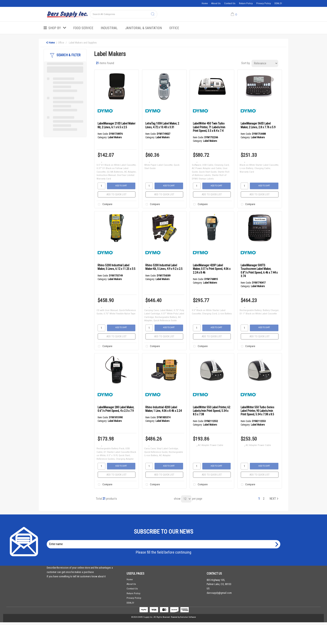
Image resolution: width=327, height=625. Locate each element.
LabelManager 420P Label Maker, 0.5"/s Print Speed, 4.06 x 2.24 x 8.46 (211, 269)
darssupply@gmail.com (219, 592)
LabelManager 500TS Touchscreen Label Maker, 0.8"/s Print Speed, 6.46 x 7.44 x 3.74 (259, 271)
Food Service (83, 28)
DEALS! (278, 3)
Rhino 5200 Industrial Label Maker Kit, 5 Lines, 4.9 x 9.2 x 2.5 (163, 267)
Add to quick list (117, 194)
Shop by (54, 28)
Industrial (109, 28)
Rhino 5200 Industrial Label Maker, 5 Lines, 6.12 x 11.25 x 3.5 (116, 267)
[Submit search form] (152, 14)
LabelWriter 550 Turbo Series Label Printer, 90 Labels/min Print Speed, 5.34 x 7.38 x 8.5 (257, 411)
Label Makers (115, 137)
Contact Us (229, 3)
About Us (216, 3)
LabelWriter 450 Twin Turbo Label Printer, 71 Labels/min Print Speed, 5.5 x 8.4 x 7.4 (209, 127)
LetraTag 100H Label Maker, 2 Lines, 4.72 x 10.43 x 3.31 (162, 125)
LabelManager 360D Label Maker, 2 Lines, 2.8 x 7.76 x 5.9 (258, 125)
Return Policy (246, 3)
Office (174, 28)
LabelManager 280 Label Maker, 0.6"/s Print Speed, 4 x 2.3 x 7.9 (116, 409)
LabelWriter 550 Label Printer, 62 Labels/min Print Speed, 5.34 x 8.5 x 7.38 (211, 411)
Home (205, 3)
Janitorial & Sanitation (143, 28)
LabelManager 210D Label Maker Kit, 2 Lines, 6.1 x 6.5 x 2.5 (116, 125)
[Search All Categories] (123, 14)
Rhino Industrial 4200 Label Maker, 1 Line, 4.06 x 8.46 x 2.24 (163, 409)
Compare (104, 204)
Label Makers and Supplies (83, 42)
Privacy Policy (263, 3)
